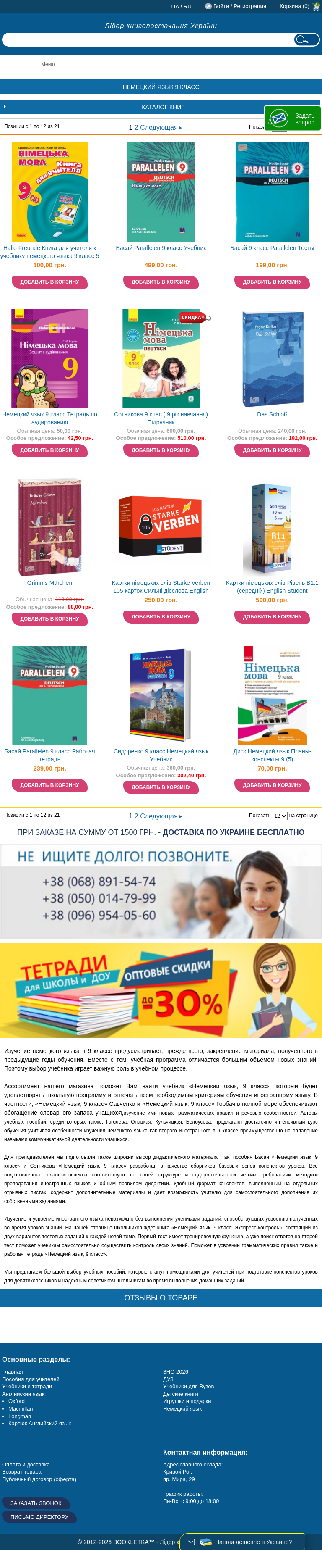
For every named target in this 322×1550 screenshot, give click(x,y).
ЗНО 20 (172, 1371)
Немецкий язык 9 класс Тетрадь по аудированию (49, 418)
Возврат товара (22, 1471)
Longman (19, 1416)
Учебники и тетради (27, 1386)
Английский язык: (24, 1394)
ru (188, 6)
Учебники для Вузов (188, 1386)
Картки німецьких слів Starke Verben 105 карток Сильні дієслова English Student (161, 587)
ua (175, 6)
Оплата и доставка (26, 1464)
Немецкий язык (182, 1408)
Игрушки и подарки (187, 1401)
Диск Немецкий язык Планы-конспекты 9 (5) (273, 755)
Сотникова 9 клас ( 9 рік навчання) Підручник (161, 418)
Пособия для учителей (31, 1379)
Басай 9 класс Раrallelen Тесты (272, 248)
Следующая (161, 127)
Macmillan (20, 1408)
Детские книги (180, 1394)
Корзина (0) (294, 6)
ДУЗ (168, 1379)
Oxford (16, 1401)
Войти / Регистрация (239, 6)
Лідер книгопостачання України (161, 25)
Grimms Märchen (49, 582)
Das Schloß (272, 414)
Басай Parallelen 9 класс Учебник (161, 248)
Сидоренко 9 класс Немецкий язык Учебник (161, 755)
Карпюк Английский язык (39, 1423)
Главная (12, 1371)
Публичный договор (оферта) (39, 1479)
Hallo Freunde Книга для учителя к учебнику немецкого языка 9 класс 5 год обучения (49, 253)
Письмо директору (39, 1517)
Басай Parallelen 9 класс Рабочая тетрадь (49, 755)
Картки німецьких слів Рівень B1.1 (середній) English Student (272, 586)
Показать (259, 127)
